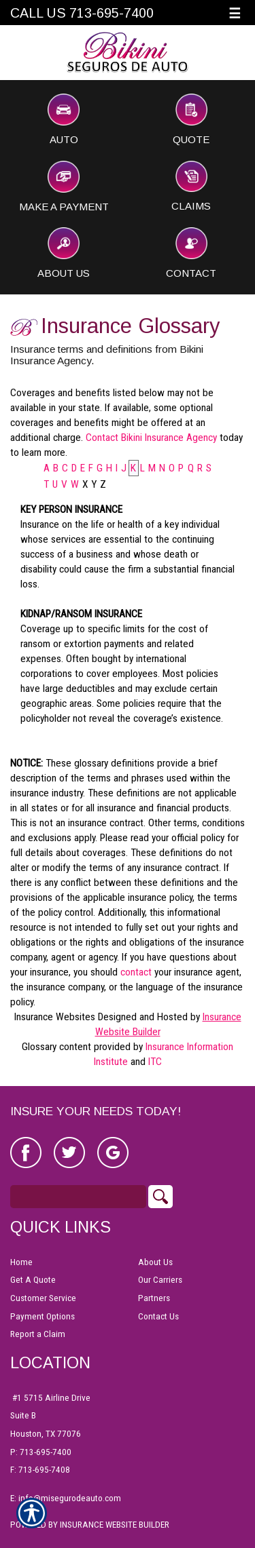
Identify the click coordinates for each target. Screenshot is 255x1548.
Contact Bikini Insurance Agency (151, 437)
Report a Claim (37, 1334)
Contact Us (158, 1316)
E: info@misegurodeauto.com (65, 1498)
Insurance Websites (54, 1017)
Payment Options (42, 1316)
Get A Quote (33, 1280)
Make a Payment (64, 186)
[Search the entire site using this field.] (78, 1196)
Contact (191, 253)
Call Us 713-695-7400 (82, 12)
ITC (155, 1062)
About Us (63, 253)
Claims (191, 186)
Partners (154, 1298)
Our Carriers (160, 1280)
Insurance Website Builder (114, 1525)
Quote (191, 119)
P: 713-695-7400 (40, 1452)
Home (21, 1262)
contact (136, 972)
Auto (64, 119)
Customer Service (43, 1298)
